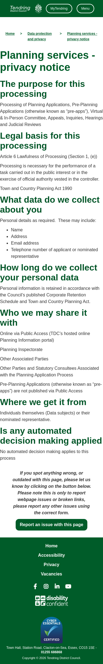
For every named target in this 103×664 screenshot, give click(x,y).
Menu (85, 8)
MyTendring (59, 8)
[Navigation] (25, 8)
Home (51, 545)
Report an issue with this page (51, 524)
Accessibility (51, 555)
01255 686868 (51, 652)
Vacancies (51, 574)
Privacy (51, 564)
